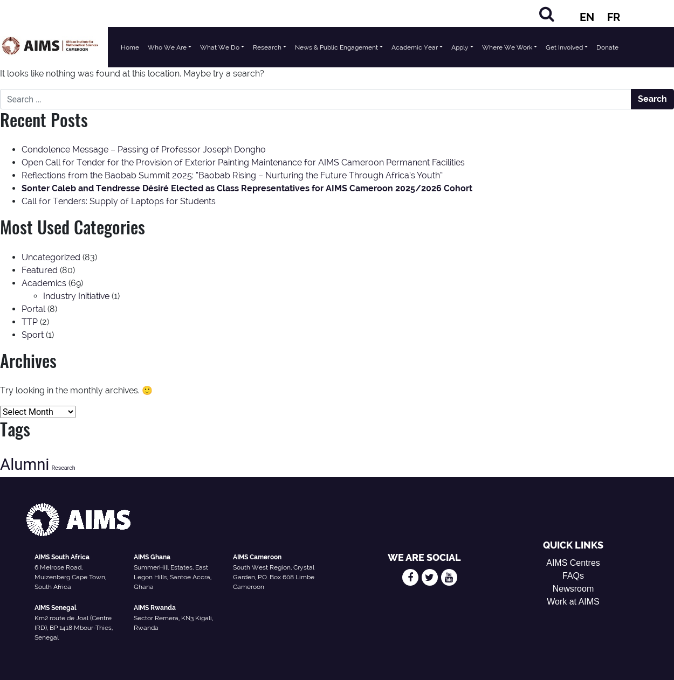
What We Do (219, 47)
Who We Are (167, 47)
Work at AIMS (573, 601)
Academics (44, 283)
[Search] (546, 14)
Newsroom (573, 588)
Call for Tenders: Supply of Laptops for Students (119, 201)
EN (587, 17)
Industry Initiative (76, 296)
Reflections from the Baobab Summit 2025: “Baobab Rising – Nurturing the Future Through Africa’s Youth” (232, 175)
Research (267, 47)
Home (130, 47)
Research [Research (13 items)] (63, 467)
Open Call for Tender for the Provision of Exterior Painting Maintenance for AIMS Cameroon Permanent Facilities (243, 162)
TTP (30, 322)
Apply (460, 47)
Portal (33, 309)
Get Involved (564, 47)
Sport (33, 335)
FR (613, 17)
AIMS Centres (573, 562)
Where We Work (507, 47)
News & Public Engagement (336, 47)
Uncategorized (51, 257)
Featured (40, 270)
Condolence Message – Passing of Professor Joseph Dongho (144, 149)
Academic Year (414, 47)
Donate (607, 47)
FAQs (573, 575)
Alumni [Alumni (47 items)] (24, 464)
